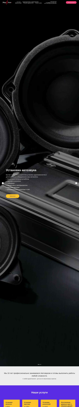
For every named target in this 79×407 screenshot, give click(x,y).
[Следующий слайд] (76, 183)
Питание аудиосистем (28, 3)
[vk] (59, 2)
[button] (12, 196)
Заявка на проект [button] (71, 2)
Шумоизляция (18, 3)
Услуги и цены (38, 3)
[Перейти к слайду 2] (39, 364)
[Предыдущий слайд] (3, 183)
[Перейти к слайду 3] (40, 364)
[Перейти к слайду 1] (38, 364)
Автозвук (19, 1)
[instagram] (62, 2)
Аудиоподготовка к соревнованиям (30, 1)
